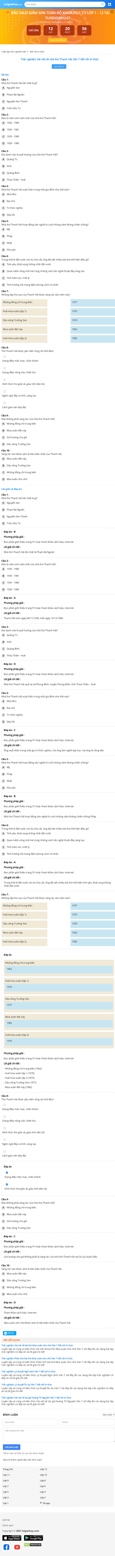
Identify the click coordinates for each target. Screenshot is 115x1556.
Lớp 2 (43, 1497)
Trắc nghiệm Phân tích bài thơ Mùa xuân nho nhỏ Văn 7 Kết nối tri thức (37, 1358)
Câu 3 (4, 151)
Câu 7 (4, 291)
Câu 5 (4, 221)
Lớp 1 (6, 1503)
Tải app (45, 1503)
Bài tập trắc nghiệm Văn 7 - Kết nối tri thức (23, 51)
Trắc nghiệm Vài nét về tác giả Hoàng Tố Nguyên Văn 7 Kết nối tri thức (36, 1397)
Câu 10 (5, 450)
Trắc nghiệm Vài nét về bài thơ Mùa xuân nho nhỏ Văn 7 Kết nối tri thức (37, 1345)
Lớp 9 (6, 1480)
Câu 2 (4, 114)
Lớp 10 (43, 1474)
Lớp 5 (6, 1491)
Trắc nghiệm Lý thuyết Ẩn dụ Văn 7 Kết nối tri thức (26, 1384)
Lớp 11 (6, 1474)
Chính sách (7, 1525)
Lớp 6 (43, 1486)
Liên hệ (6, 1519)
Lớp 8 (43, 1480)
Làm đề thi (59, 66)
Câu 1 (4, 79)
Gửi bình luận (11, 1447)
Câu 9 (4, 415)
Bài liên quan (12, 1340)
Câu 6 (4, 256)
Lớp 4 (43, 1491)
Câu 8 (4, 347)
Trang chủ (8, 1469)
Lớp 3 (6, 1497)
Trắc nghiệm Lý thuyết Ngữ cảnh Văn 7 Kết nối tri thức (28, 1371)
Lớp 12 (43, 1469)
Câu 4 (4, 186)
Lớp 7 (6, 1486)
